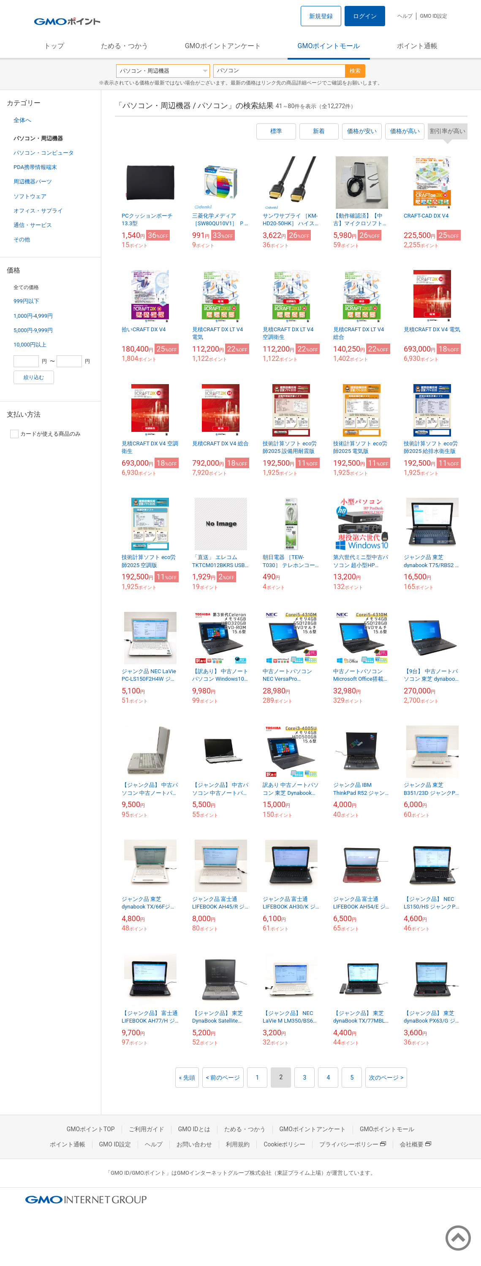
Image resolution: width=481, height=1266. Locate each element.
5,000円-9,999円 (33, 330)
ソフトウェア (30, 196)
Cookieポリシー (284, 1144)
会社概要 (415, 1144)
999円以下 (26, 301)
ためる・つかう (124, 46)
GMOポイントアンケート (223, 46)
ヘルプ (405, 16)
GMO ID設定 (433, 16)
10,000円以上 (30, 344)
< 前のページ (223, 1077)
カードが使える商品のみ (45, 434)
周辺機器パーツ (33, 181)
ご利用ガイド (146, 1129)
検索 (355, 71)
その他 (22, 239)
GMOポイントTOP (91, 1129)
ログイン (365, 16)
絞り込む (34, 377)
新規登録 (321, 16)
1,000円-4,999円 (33, 316)
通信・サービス (33, 225)
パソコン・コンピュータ (44, 153)
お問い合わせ (194, 1144)
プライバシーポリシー (352, 1144)
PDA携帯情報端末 (35, 167)
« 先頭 (187, 1077)
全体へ (22, 120)
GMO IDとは (194, 1129)
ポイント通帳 (417, 46)
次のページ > (386, 1077)
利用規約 (238, 1144)
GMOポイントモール (329, 46)
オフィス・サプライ (38, 210)
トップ (54, 46)
